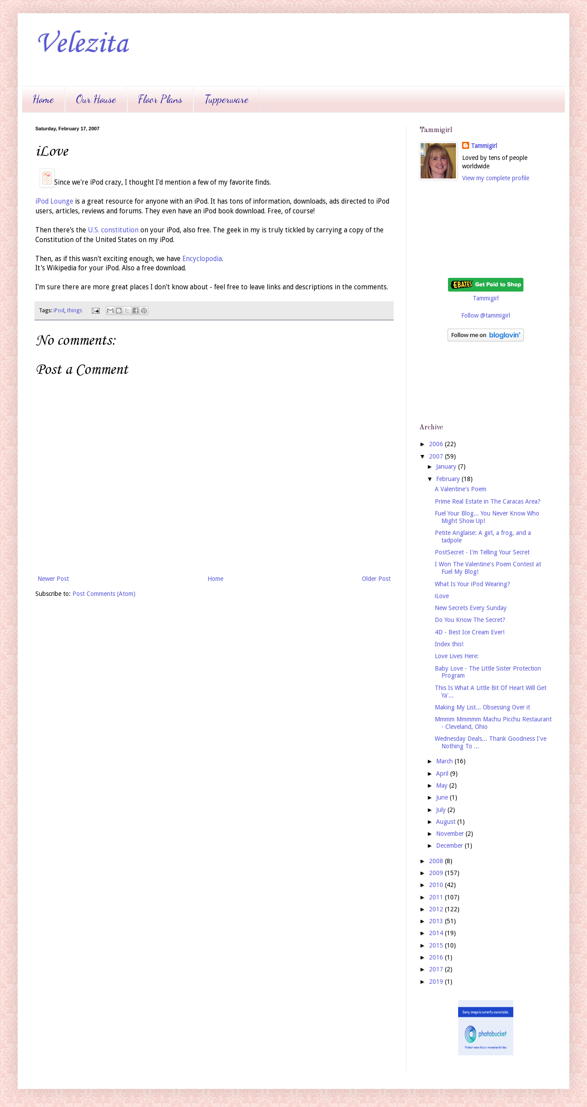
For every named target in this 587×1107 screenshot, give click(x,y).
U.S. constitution (113, 230)
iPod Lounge (54, 201)
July (442, 809)
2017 (437, 969)
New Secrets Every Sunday (471, 607)
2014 (437, 932)
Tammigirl (484, 145)
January (447, 466)
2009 (437, 872)
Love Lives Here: (457, 656)
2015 (437, 945)
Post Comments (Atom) (103, 593)
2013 (437, 921)
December (450, 845)
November (451, 833)
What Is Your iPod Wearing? (472, 584)
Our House (96, 99)
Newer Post (53, 578)
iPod (58, 310)
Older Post (376, 578)
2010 (437, 884)
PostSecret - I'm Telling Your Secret (482, 552)
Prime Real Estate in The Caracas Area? (488, 501)
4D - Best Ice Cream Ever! (469, 632)
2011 (437, 897)
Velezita (81, 44)
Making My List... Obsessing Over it (482, 707)
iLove (442, 595)
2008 (437, 860)
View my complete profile (495, 178)
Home (43, 99)
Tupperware (226, 99)
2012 (437, 909)
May (442, 785)
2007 (437, 456)
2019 (437, 981)
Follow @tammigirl (485, 315)
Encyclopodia (202, 259)
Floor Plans (160, 99)
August (446, 821)
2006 (437, 443)
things (74, 310)
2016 (437, 957)
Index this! (449, 644)
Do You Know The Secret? (470, 619)
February (449, 478)
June (443, 797)
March (445, 761)
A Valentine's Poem (460, 489)
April (443, 773)
